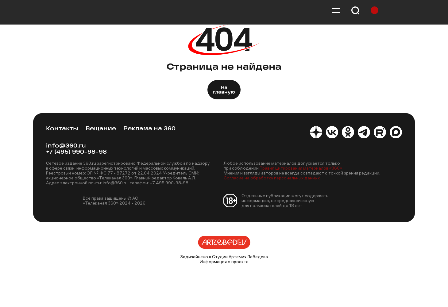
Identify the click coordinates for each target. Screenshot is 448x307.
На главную (224, 90)
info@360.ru (66, 146)
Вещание (101, 129)
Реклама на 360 (149, 129)
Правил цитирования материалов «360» (301, 168)
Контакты (62, 129)
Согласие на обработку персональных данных (272, 178)
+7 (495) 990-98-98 (76, 152)
